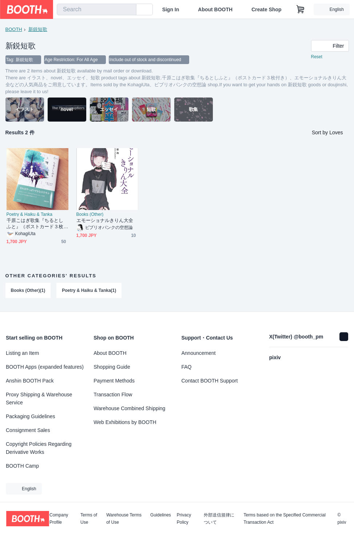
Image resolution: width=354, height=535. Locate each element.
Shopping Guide (112, 367)
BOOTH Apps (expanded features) (45, 367)
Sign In (170, 9)
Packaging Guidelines (30, 416)
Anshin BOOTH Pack (30, 381)
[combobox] (96, 9)
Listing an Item (22, 353)
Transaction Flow (113, 394)
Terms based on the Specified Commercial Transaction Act (284, 518)
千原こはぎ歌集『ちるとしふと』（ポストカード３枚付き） (35, 224)
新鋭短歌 (37, 29)
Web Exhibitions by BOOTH (125, 422)
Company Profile (58, 518)
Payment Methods (114, 381)
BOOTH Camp (22, 466)
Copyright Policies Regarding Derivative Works (39, 448)
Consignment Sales (28, 430)
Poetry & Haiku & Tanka (30, 214)
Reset (316, 56)
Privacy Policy (184, 518)
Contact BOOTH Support (210, 381)
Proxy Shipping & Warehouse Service (39, 398)
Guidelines (160, 515)
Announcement (199, 353)
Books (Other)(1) (28, 290)
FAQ (187, 367)
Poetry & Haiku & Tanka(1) (89, 290)
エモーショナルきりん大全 (105, 220)
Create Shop (266, 9)
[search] (129, 10)
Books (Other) (90, 214)
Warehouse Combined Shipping (129, 408)
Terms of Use (88, 518)
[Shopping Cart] (300, 9)
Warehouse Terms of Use (124, 518)
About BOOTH (215, 9)
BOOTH (13, 29)
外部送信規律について (219, 518)
